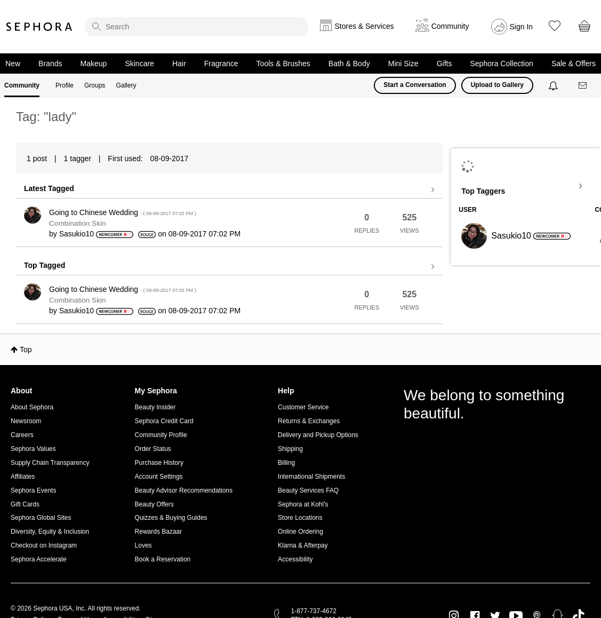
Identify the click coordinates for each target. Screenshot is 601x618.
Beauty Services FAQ (308, 490)
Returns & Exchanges (309, 421)
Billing (286, 462)
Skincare (139, 63)
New (12, 63)
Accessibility (295, 559)
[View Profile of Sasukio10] (76, 233)
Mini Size (403, 63)
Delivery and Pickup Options (318, 435)
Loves (143, 545)
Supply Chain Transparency (50, 462)
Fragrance (221, 63)
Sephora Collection (501, 63)
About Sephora (32, 407)
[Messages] (583, 85)
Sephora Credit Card (164, 421)
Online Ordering (300, 531)
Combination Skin (77, 223)
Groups (94, 85)
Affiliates (23, 476)
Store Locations (300, 517)
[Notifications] (554, 85)
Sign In (521, 26)
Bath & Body (349, 63)
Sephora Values (33, 449)
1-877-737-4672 (313, 611)
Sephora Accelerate (39, 559)
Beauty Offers (154, 504)
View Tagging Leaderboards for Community (525, 186)
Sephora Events (33, 490)
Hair (179, 63)
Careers (22, 435)
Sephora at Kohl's (303, 504)
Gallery (126, 85)
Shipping (290, 449)
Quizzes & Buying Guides (171, 517)
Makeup (94, 63)
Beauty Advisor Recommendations (184, 490)
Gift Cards (25, 504)
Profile (64, 85)
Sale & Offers (573, 63)
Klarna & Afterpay (302, 545)
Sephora (39, 26)
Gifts (444, 63)
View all (229, 190)
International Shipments (311, 476)
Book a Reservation (163, 559)
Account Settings (159, 476)
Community (21, 85)
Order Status (153, 449)
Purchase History (159, 462)
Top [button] (26, 349)
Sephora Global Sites (41, 517)
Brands (50, 63)
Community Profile (161, 435)
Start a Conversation (414, 85)
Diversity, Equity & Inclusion (50, 531)
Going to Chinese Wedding (122, 212)
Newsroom (26, 421)
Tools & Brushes (283, 63)
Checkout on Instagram (44, 545)
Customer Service (303, 407)
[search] (196, 26)
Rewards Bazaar (158, 531)
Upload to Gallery (497, 85)
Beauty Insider (155, 407)
